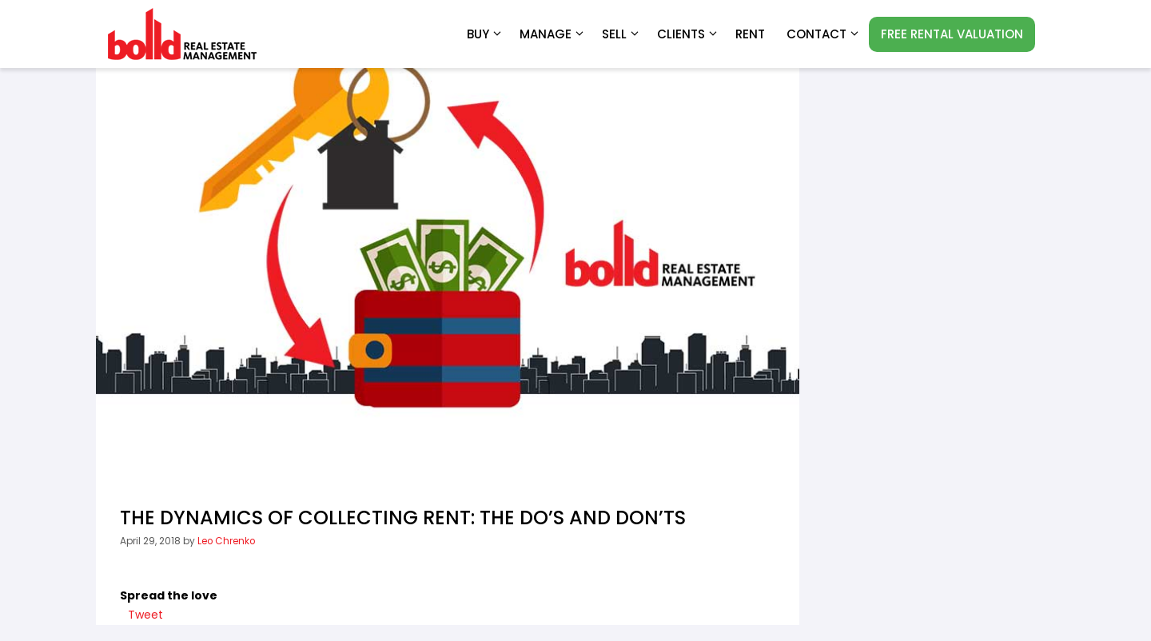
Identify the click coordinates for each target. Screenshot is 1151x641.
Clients (688, 34)
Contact (824, 34)
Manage (553, 34)
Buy (485, 34)
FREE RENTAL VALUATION (952, 34)
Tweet (145, 615)
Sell (621, 34)
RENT (750, 34)
